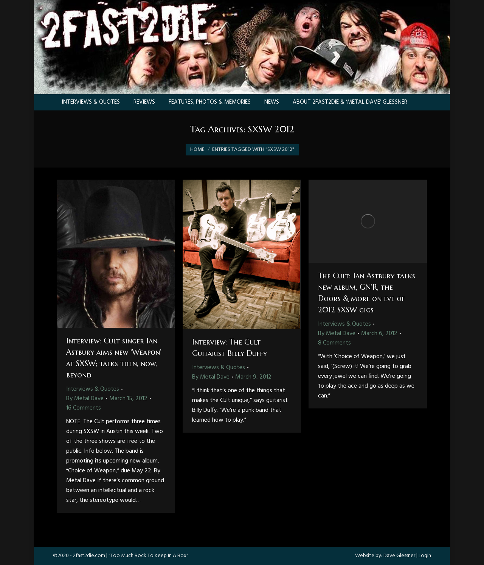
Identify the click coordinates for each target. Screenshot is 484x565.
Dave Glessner (399, 555)
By (85, 398)
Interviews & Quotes (92, 389)
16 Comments (83, 408)
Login (425, 555)
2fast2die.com (89, 555)
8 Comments (334, 343)
